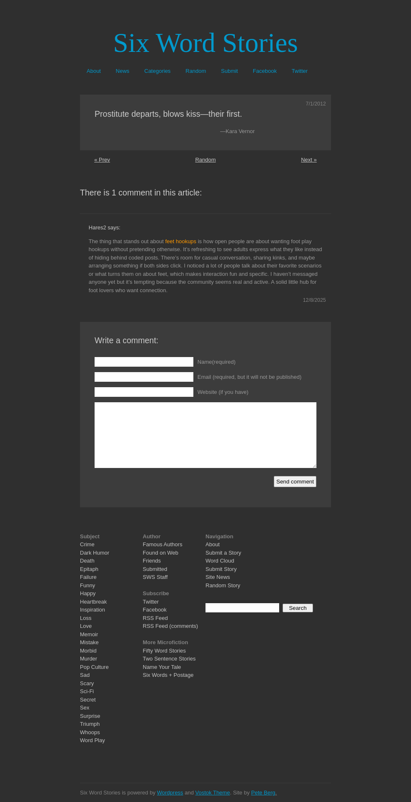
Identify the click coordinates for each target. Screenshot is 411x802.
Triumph (90, 724)
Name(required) (217, 362)
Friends (152, 561)
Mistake (89, 642)
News (123, 71)
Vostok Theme (212, 792)
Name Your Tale (162, 667)
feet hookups (180, 241)
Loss (85, 618)
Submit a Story (223, 553)
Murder (88, 658)
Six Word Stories (205, 43)
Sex (84, 707)
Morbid (88, 651)
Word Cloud (220, 561)
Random (195, 71)
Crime (87, 544)
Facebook (265, 71)
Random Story (223, 585)
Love (86, 626)
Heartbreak (93, 602)
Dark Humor (94, 553)
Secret (88, 700)
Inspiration (92, 610)
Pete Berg (263, 792)
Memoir (89, 634)
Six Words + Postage (168, 675)
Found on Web (160, 553)
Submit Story (221, 569)
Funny (87, 585)
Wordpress (170, 792)
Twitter (300, 71)
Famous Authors (162, 544)
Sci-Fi (87, 691)
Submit (229, 71)
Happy (88, 593)
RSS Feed (155, 618)
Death (87, 561)
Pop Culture (94, 667)
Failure (88, 577)
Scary (87, 683)
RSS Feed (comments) (170, 626)
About (94, 71)
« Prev (102, 160)
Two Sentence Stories (169, 658)
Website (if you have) (223, 392)
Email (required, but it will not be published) (250, 377)
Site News (218, 577)
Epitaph (89, 569)
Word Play (92, 740)
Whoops (90, 732)
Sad (85, 675)
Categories (157, 71)
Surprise (90, 716)
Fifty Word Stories (164, 651)
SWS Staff (155, 577)
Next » (309, 160)
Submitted (155, 569)
